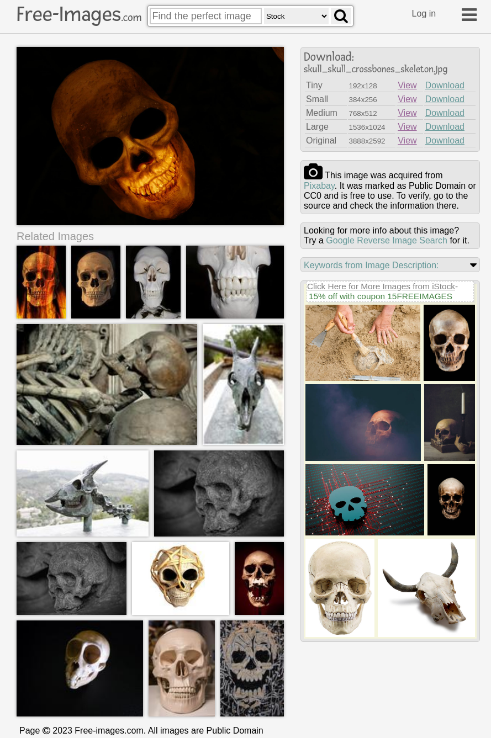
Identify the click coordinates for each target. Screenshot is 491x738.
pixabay (319, 185)
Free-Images (79, 14)
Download (444, 85)
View (407, 85)
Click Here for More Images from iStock (381, 286)
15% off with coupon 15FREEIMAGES (380, 296)
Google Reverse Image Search (386, 240)
